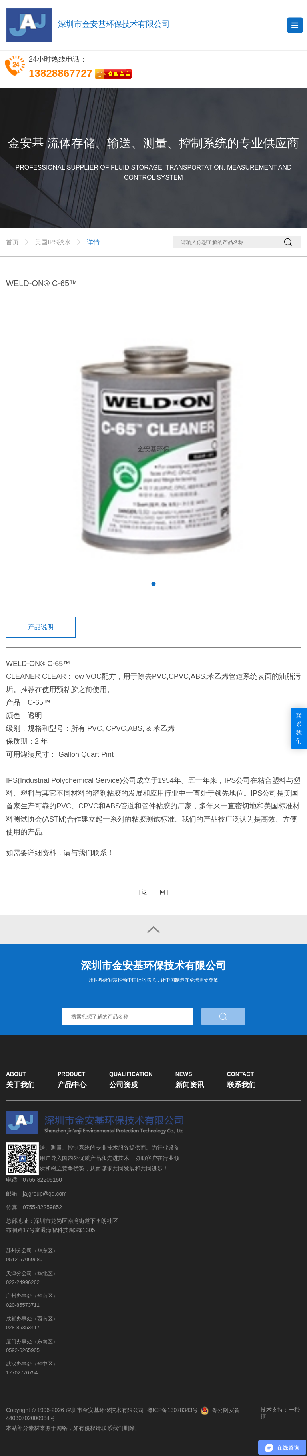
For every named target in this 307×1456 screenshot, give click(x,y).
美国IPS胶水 (53, 242)
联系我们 (299, 728)
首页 (12, 242)
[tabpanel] (153, 449)
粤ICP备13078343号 (172, 1410)
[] (153, 892)
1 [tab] (154, 584)
